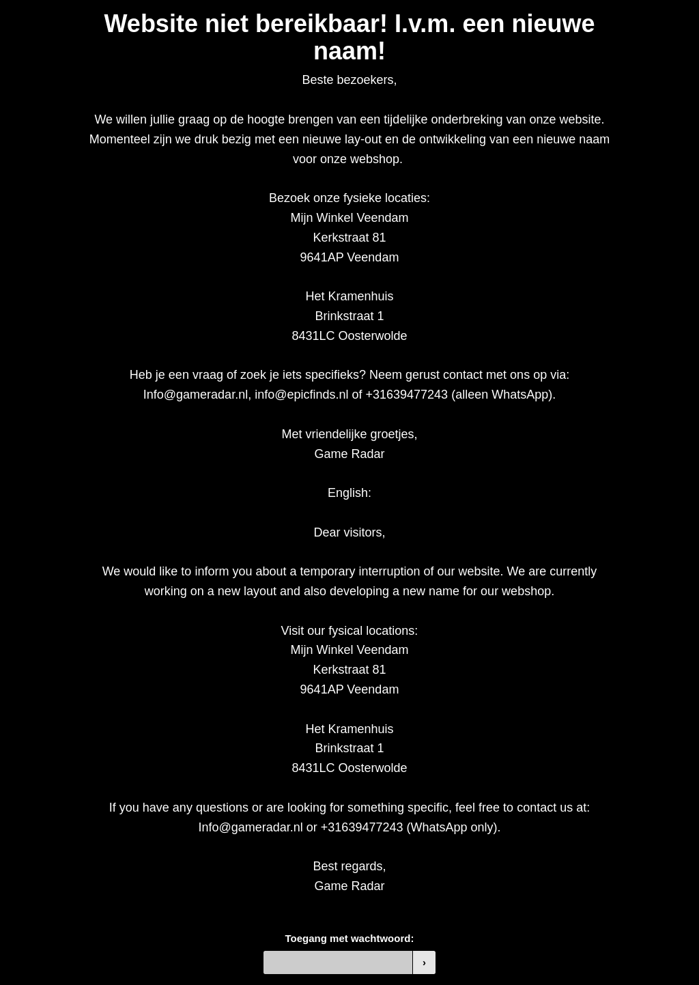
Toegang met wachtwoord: (349, 938)
